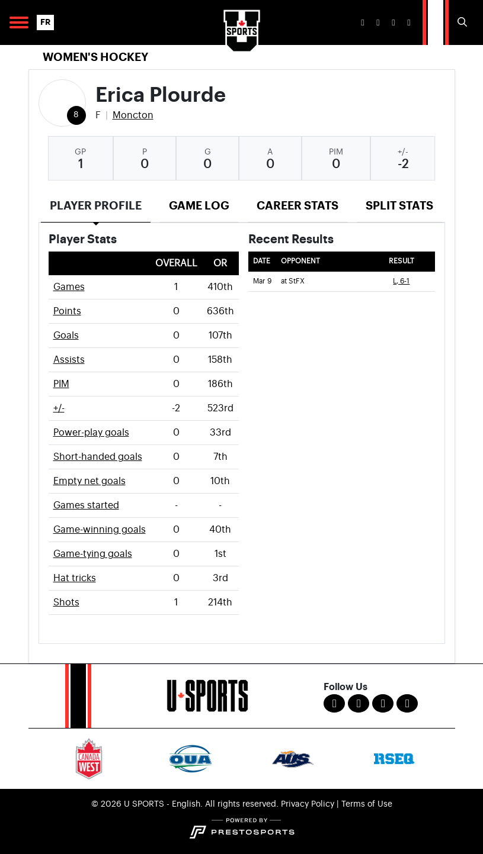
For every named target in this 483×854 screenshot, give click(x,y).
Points (67, 311)
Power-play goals (91, 432)
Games (69, 287)
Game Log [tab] (199, 205)
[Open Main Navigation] (19, 22)
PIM (61, 384)
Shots (66, 602)
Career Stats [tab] (297, 205)
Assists (69, 360)
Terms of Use (366, 804)
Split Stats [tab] (399, 205)
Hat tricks (74, 578)
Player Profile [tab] (96, 205)
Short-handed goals (97, 457)
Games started (86, 505)
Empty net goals (89, 481)
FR (45, 22)
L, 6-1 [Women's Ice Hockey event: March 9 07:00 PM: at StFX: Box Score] (401, 281)
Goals (66, 335)
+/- (59, 408)
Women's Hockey (95, 57)
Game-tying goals (92, 554)
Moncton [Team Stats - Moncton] (133, 115)
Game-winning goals (99, 529)
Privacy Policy (307, 804)
